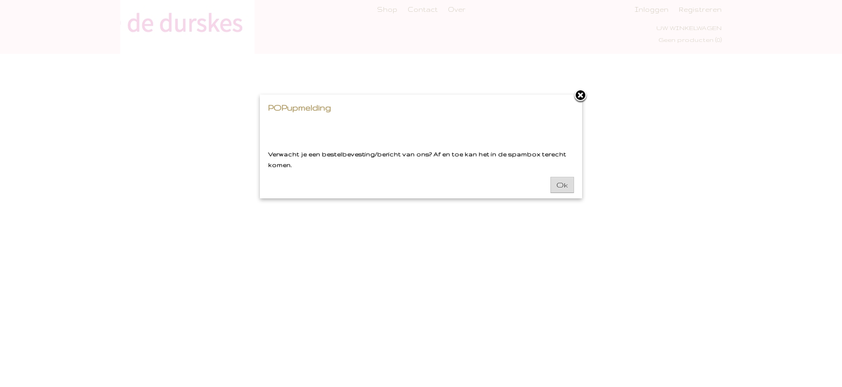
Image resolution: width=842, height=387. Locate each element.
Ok (562, 185)
